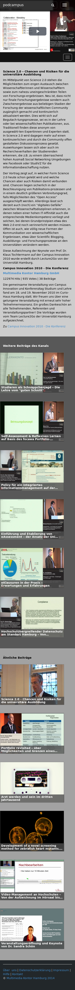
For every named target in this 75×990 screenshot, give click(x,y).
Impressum (61, 970)
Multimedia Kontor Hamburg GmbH (31, 273)
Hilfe (6, 974)
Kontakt (17, 974)
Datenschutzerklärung (35, 970)
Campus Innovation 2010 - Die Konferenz (36, 326)
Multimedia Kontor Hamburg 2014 (31, 978)
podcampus (13, 5)
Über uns (10, 970)
